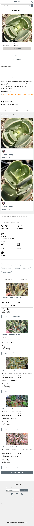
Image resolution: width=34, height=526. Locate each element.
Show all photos (17, 48)
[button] (29, 5)
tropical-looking (25, 94)
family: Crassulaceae (6, 268)
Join (24, 490)
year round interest (6, 272)
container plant (13, 94)
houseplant (19, 94)
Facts (17, 110)
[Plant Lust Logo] (17, 1)
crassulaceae (9, 90)
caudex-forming (6, 94)
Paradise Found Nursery (10, 154)
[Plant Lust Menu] (2, 1)
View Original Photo (6, 157)
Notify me (17, 55)
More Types (27, 111)
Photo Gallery (6, 111)
